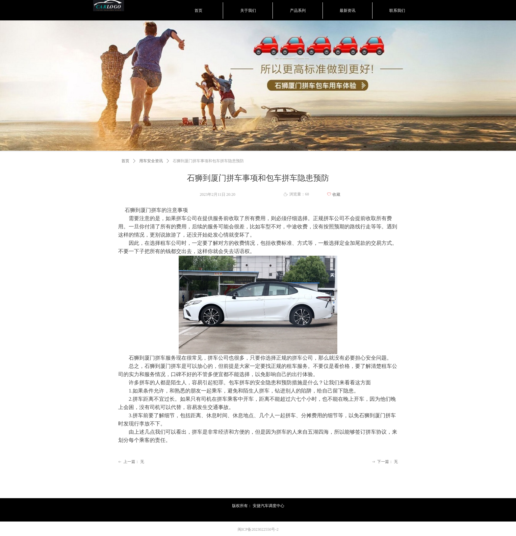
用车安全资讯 (151, 161)
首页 (125, 161)
